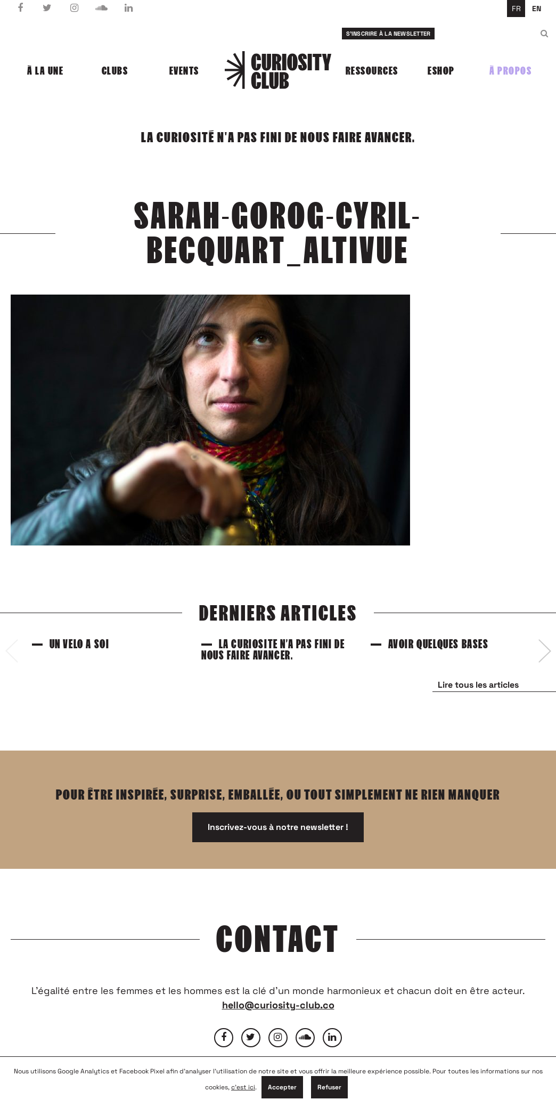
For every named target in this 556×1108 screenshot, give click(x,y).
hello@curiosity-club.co (278, 1005)
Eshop (441, 71)
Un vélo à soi (80, 644)
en (536, 8)
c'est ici (243, 1087)
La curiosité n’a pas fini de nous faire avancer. (273, 650)
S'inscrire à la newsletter (388, 33)
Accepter (282, 1087)
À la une (45, 71)
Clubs (115, 71)
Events (184, 71)
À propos (510, 71)
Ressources (372, 71)
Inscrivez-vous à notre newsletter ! (278, 827)
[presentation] (11, 651)
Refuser (329, 1087)
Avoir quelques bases (438, 644)
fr (516, 8)
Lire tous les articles (478, 684)
